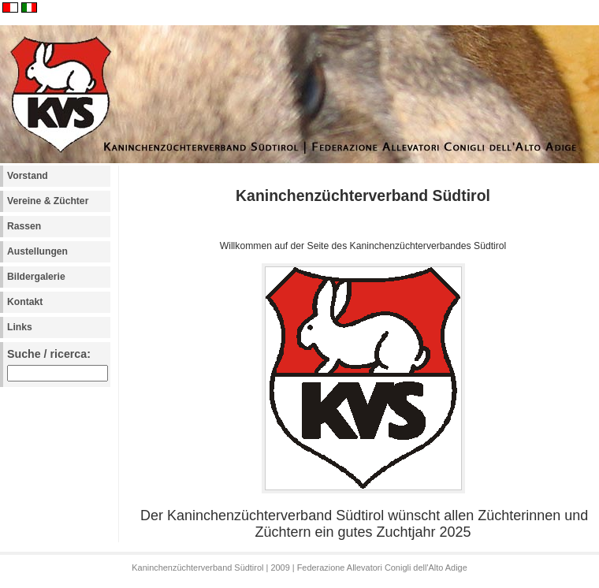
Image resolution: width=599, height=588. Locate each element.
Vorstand (27, 175)
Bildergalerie (36, 276)
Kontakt (25, 301)
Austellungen (37, 251)
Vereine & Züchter (47, 201)
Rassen (24, 226)
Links (19, 327)
